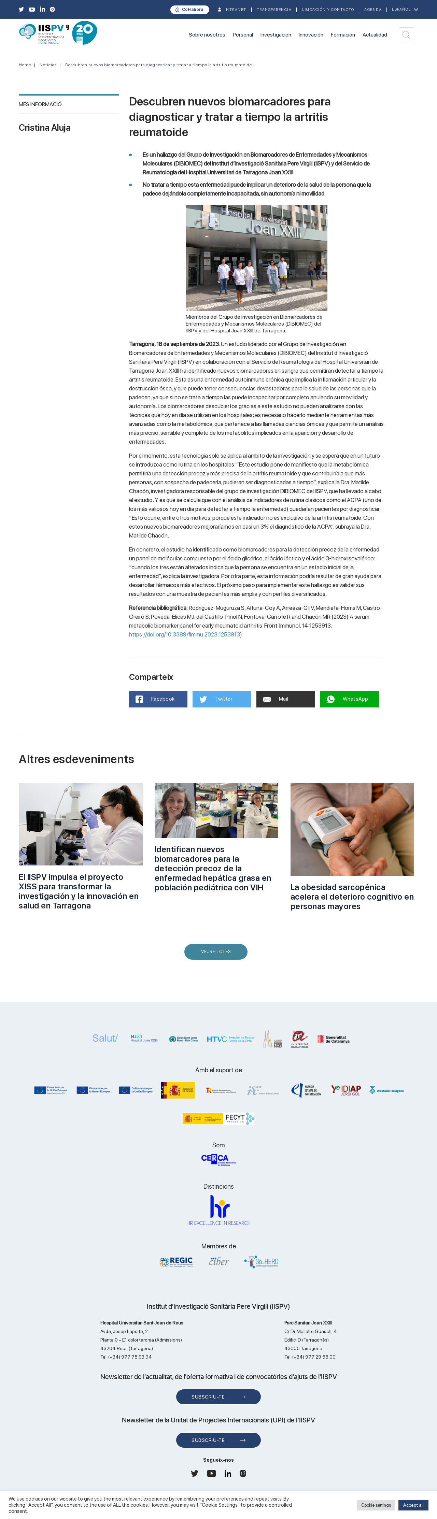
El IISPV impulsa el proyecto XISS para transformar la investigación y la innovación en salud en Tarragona (79, 891)
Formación (343, 34)
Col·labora (192, 9)
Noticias (48, 64)
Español (401, 9)
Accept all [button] (413, 1505)
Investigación (275, 34)
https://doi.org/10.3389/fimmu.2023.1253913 (184, 634)
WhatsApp (347, 699)
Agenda (373, 10)
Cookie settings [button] (376, 1505)
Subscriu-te (208, 1397)
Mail (275, 699)
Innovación (311, 34)
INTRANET (235, 10)
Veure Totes (217, 954)
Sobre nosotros (207, 34)
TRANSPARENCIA (274, 10)
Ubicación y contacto (328, 10)
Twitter (215, 699)
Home (25, 64)
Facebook (155, 699)
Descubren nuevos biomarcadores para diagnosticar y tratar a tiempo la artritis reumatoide (158, 64)
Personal (243, 34)
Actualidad (375, 34)
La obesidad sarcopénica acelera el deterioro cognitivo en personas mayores (352, 896)
